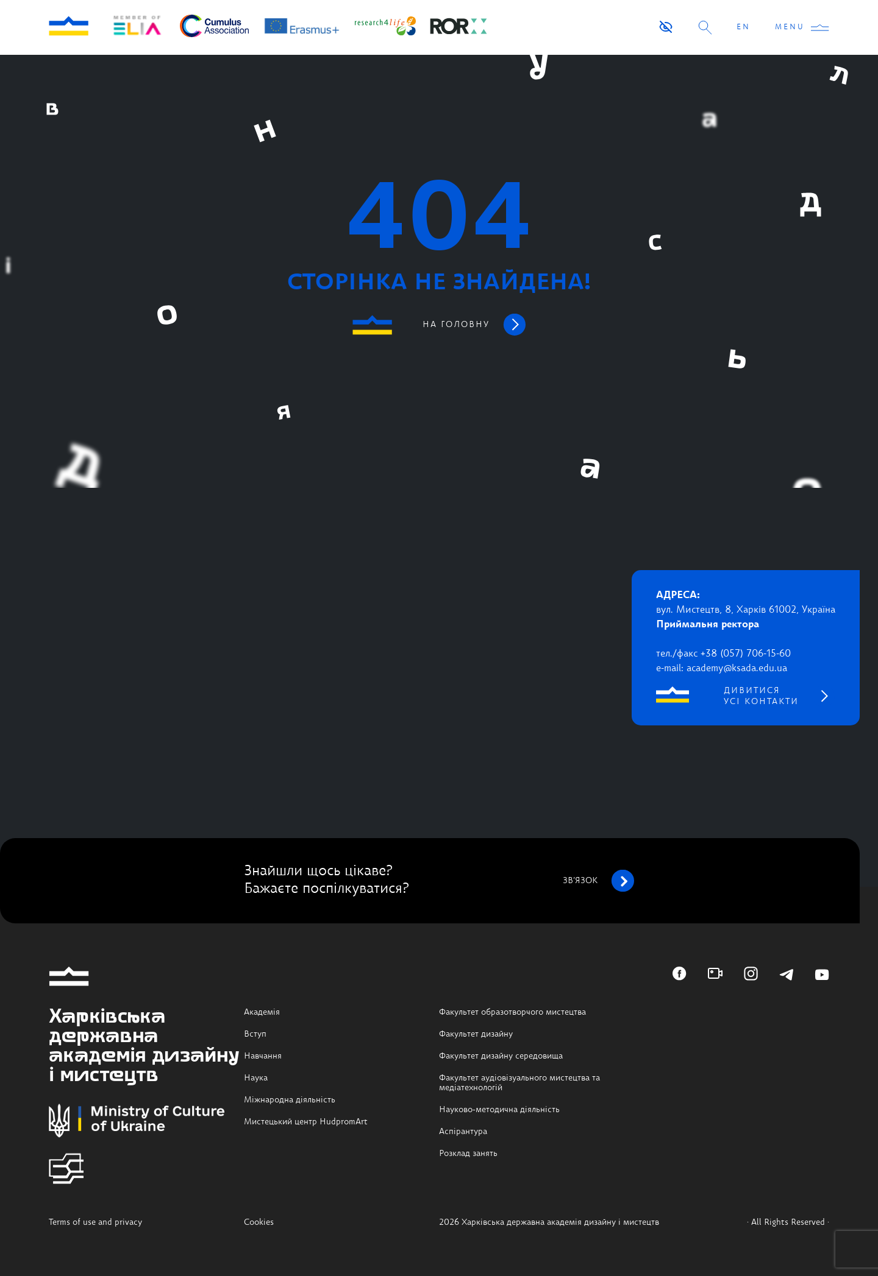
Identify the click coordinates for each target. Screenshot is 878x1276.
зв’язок (598, 881)
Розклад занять (468, 1153)
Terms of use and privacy (95, 1222)
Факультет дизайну (476, 1034)
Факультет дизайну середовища (501, 1056)
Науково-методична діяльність (499, 1109)
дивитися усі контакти (761, 696)
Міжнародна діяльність (289, 1100)
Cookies (259, 1222)
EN (744, 27)
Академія (262, 1012)
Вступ (255, 1034)
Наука (256, 1078)
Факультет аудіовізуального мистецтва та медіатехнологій (519, 1083)
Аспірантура (463, 1131)
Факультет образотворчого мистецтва (512, 1012)
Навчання (263, 1056)
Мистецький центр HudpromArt (306, 1122)
